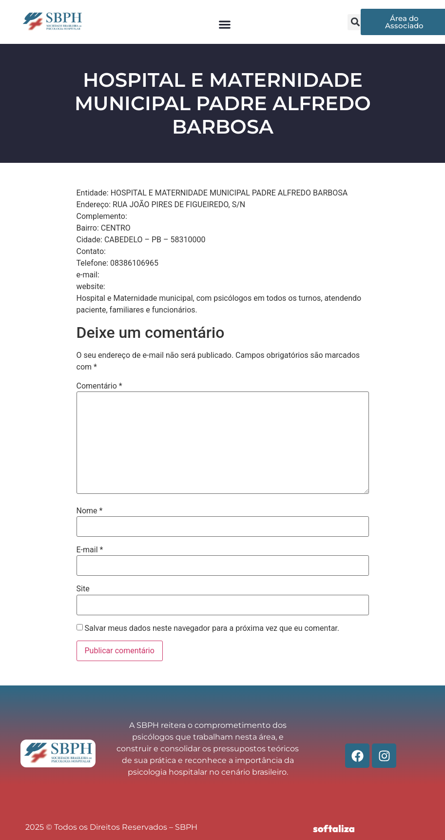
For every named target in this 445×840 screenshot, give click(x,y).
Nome (90, 511)
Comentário (99, 386)
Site (83, 589)
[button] (224, 24)
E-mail (90, 550)
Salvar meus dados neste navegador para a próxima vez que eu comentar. (211, 628)
